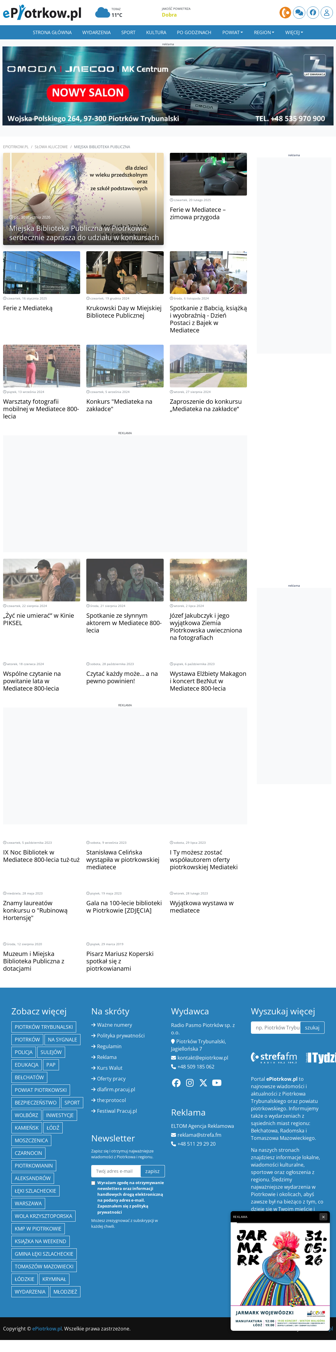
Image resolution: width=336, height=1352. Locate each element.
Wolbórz (26, 1115)
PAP (51, 1064)
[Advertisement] (125, 478)
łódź (53, 1127)
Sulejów (51, 1052)
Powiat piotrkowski (41, 1090)
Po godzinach (194, 32)
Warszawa (28, 1203)
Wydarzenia (96, 32)
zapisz (152, 1171)
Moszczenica (31, 1140)
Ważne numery (114, 1024)
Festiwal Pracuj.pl (117, 1111)
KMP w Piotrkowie (38, 1228)
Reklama (107, 1057)
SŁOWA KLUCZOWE (51, 146)
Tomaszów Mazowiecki (44, 1266)
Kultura (156, 32)
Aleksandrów (33, 1178)
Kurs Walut (110, 1068)
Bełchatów (29, 1077)
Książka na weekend (40, 1241)
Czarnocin (28, 1153)
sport (72, 1102)
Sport (128, 32)
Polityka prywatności (121, 1035)
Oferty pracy (111, 1078)
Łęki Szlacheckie (35, 1190)
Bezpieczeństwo (36, 1102)
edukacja (26, 1064)
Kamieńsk (27, 1127)
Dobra (169, 14)
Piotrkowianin (34, 1165)
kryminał (54, 1279)
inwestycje (60, 1115)
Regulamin (109, 1046)
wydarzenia (30, 1291)
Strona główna (52, 32)
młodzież (65, 1291)
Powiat (231, 32)
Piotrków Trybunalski (44, 1027)
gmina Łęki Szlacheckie (44, 1254)
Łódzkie (24, 1279)
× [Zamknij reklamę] (323, 1216)
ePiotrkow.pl (16, 146)
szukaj (312, 1027)
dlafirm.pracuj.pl (116, 1089)
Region (262, 32)
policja (24, 1052)
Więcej (292, 32)
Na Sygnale (62, 1039)
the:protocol (111, 1100)
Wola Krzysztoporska (43, 1216)
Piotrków (27, 1039)
